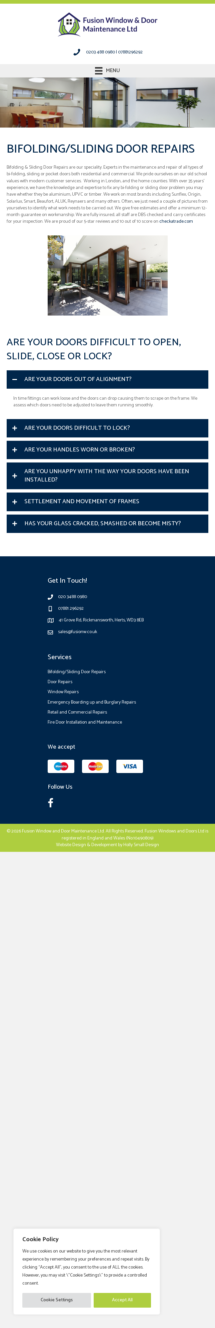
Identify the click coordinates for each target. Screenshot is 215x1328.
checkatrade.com (176, 221)
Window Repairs (63, 692)
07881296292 (130, 52)
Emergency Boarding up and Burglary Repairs (92, 702)
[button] (107, 379)
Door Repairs (60, 682)
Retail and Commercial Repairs (77, 712)
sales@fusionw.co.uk (77, 632)
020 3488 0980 (72, 597)
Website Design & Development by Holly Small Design (107, 845)
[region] (86, 1271)
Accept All (122, 1300)
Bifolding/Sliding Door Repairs (77, 672)
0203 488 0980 (100, 52)
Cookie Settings (57, 1300)
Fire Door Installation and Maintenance (85, 722)
